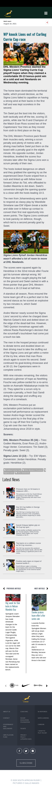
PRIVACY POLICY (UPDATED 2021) (25, 737)
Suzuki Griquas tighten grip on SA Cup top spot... (28, 526)
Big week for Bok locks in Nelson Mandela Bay (12, 606)
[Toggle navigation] (46, 13)
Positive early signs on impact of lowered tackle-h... (28, 562)
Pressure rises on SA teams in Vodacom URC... (28, 490)
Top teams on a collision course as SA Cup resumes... (28, 544)
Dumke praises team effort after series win (38, 615)
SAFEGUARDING (43, 718)
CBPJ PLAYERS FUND (8, 736)
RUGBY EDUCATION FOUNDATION (25, 720)
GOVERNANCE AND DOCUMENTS (8, 726)
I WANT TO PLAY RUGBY (42, 732)
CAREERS (41, 724)
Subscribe (26, 763)
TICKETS (23, 728)
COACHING (24, 711)
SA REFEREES (42, 711)
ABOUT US (6, 711)
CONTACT (6, 718)
